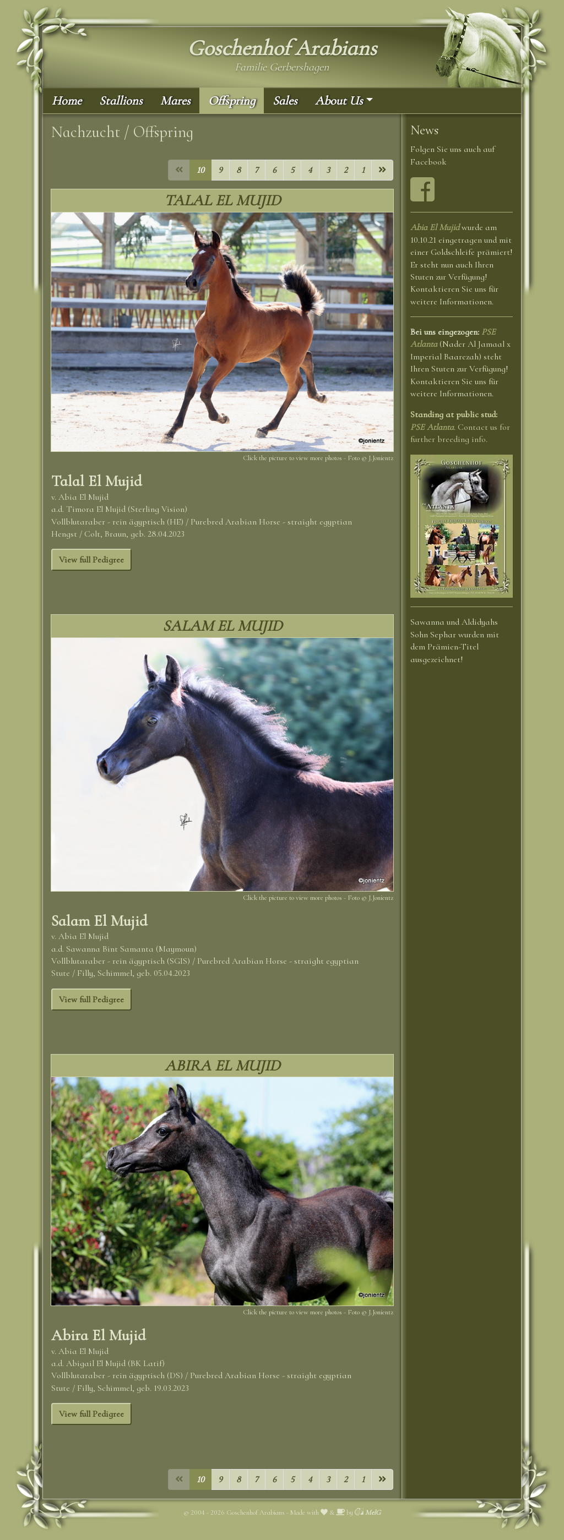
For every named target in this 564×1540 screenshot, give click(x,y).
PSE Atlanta (432, 427)
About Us (339, 100)
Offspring (231, 100)
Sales (285, 100)
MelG (368, 1512)
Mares (175, 100)
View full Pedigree (91, 559)
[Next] (382, 170)
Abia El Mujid (434, 227)
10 (200, 170)
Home (67, 100)
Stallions (121, 100)
